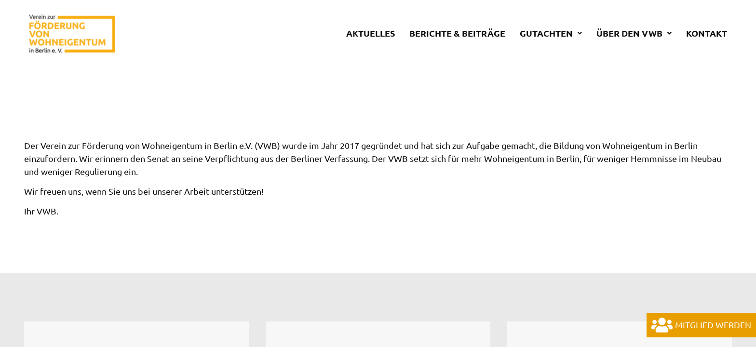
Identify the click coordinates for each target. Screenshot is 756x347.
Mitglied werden (701, 325)
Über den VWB (634, 33)
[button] (551, 33)
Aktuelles (370, 33)
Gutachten (551, 33)
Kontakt (706, 33)
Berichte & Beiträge (457, 33)
